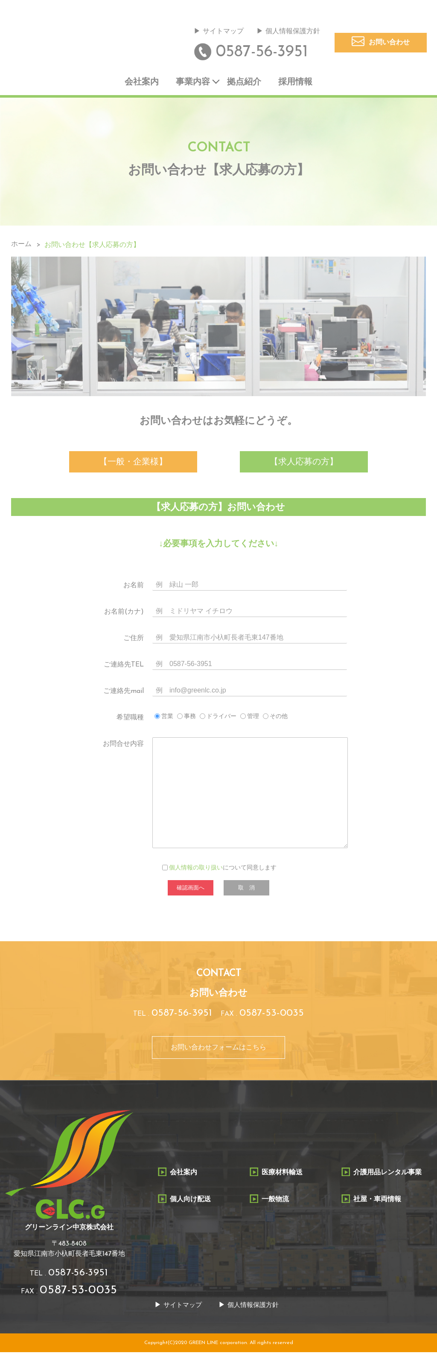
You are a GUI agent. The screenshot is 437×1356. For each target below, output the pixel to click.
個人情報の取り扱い (196, 870)
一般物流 (275, 1202)
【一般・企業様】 (133, 464)
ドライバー (221, 719)
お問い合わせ (389, 43)
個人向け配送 (190, 1202)
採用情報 (295, 83)
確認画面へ (190, 890)
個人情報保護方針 (292, 32)
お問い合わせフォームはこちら (218, 1050)
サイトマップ (223, 32)
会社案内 (142, 83)
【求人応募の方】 (304, 464)
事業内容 (193, 83)
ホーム (21, 246)
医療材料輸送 (282, 1176)
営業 (167, 719)
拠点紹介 (244, 83)
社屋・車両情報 (377, 1202)
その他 (279, 719)
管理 (253, 719)
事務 (190, 719)
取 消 (246, 890)
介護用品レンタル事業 (387, 1176)
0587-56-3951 (262, 52)
